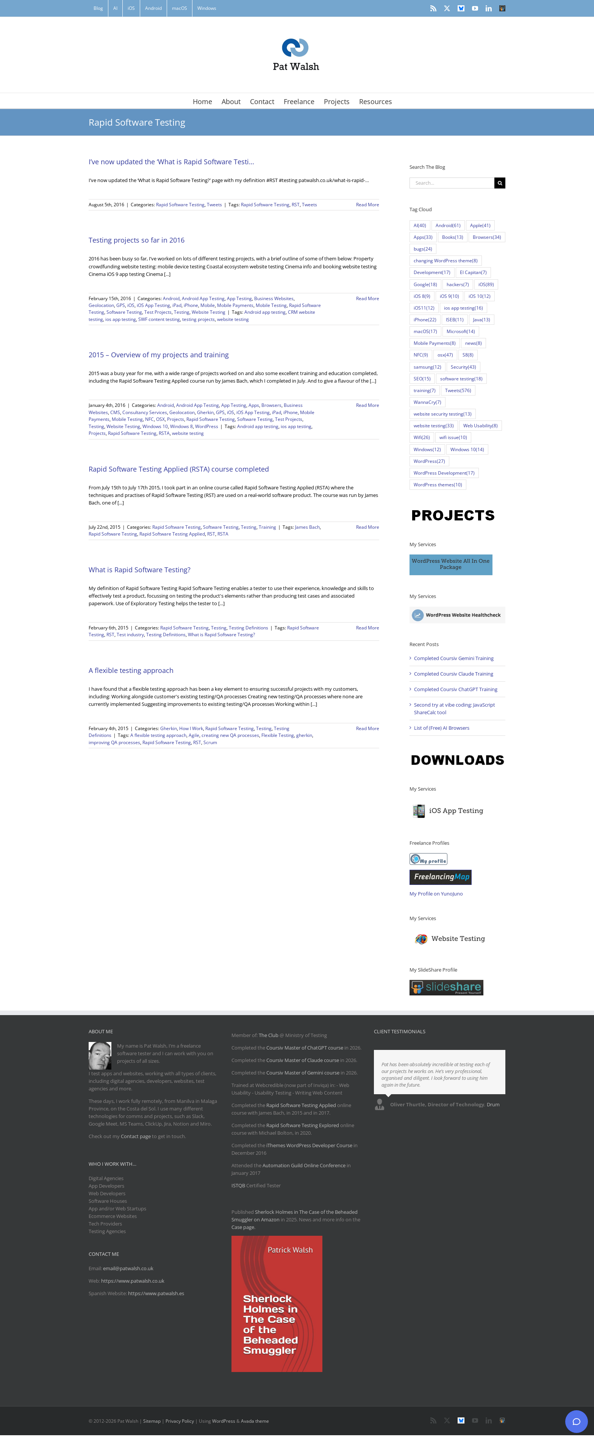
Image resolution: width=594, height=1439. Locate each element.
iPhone (191, 305)
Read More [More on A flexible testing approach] (367, 728)
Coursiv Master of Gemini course (303, 1072)
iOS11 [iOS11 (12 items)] (424, 308)
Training (267, 527)
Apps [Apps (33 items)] (423, 237)
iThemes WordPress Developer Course (309, 1145)
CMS (115, 412)
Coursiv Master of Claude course (303, 1060)
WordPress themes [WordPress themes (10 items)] (438, 484)
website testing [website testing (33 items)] (434, 425)
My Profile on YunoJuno (436, 893)
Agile (194, 735)
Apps (254, 405)
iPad (176, 305)
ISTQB (238, 1185)
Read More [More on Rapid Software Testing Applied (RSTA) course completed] (367, 527)
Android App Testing (203, 298)
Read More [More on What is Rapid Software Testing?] (367, 628)
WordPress (206, 426)
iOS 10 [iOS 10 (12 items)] (480, 296)
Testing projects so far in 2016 (136, 240)
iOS (130, 305)
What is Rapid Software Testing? (140, 569)
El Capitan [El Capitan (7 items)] (473, 272)
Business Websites (274, 298)
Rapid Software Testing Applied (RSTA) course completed (179, 468)
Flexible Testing (277, 735)
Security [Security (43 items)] (463, 367)
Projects (175, 419)
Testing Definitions (248, 628)
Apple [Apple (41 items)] (480, 225)
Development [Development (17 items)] (432, 272)
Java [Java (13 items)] (481, 319)
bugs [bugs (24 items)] (423, 249)
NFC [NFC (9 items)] (421, 355)
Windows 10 (155, 426)
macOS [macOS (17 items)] (425, 331)
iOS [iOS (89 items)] (486, 284)
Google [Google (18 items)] (425, 284)
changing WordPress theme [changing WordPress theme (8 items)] (446, 260)
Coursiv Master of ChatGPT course (305, 1047)
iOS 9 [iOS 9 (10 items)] (449, 296)
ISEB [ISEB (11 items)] (455, 319)
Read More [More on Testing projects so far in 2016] (367, 298)
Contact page (136, 1136)
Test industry (130, 634)
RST (296, 204)
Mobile (207, 305)
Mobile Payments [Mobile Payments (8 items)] (435, 343)
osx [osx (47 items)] (445, 355)
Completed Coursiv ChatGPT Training (455, 689)
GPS (120, 305)
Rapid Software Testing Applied (172, 534)
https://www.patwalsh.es (156, 1293)
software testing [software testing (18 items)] (461, 378)
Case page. (243, 1227)
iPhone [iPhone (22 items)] (425, 319)
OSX (160, 419)
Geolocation (101, 305)
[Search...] (452, 183)
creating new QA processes (230, 735)
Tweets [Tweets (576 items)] (458, 390)
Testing (181, 312)
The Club (268, 1035)
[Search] (499, 183)
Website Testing (208, 312)
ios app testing (120, 319)
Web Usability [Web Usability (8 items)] (480, 425)
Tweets (214, 204)
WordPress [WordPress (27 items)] (429, 461)
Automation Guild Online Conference (304, 1165)
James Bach (307, 527)
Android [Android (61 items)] (448, 225)
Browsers (271, 405)
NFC (149, 419)
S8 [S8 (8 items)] (468, 355)
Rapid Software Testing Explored (302, 1125)
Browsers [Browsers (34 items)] (487, 237)
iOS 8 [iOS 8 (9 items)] (422, 296)
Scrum (210, 742)
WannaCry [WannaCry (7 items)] (427, 402)
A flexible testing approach (131, 670)
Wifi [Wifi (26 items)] (422, 437)
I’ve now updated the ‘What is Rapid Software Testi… (171, 161)
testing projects (198, 319)
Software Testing (124, 312)
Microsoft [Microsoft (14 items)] (461, 331)
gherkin (304, 735)
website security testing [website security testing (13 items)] (443, 414)
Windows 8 (181, 426)
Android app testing (265, 312)
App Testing (239, 298)
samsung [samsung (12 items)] (427, 367)
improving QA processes (114, 742)
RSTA (164, 433)
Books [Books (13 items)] (452, 237)
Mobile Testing (271, 305)
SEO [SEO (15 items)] (422, 378)
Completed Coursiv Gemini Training (454, 658)
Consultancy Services (144, 412)
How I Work (191, 728)
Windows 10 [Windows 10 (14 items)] (467, 449)
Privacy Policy (180, 1421)
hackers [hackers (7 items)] (458, 284)
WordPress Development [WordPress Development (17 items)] (444, 473)
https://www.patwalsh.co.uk (132, 1280)
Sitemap (152, 1421)
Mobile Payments (235, 305)
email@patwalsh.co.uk (128, 1268)
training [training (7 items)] (425, 390)
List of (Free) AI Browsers (441, 727)
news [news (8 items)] (473, 343)
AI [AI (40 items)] (420, 225)
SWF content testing (159, 319)
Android (171, 298)
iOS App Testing (153, 305)
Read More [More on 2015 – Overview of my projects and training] (367, 405)
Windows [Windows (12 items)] (427, 449)
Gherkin (205, 412)
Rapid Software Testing (180, 204)
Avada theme (255, 1421)
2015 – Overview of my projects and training (159, 354)
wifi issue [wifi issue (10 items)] (453, 437)
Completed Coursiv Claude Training (453, 673)
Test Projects (158, 312)
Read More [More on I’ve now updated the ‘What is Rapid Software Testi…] (367, 204)
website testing (233, 319)
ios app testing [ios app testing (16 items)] (463, 308)
